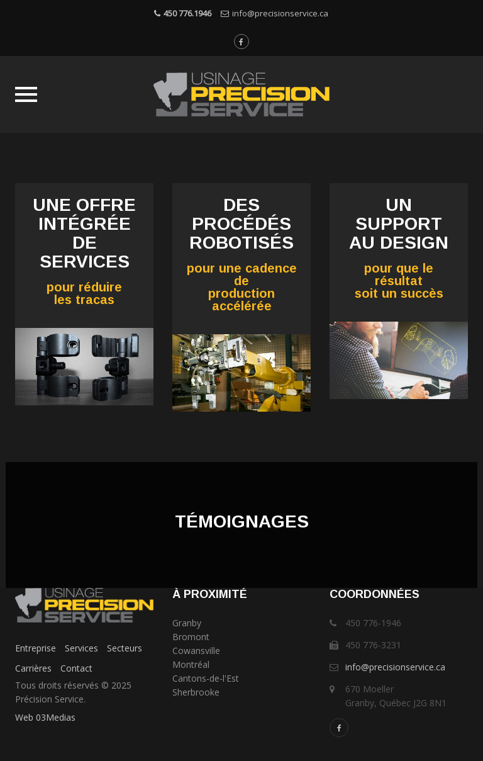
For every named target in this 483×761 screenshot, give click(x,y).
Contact (76, 668)
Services (81, 648)
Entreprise (35, 648)
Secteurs (124, 648)
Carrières (33, 668)
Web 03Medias (45, 717)
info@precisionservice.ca (280, 13)
